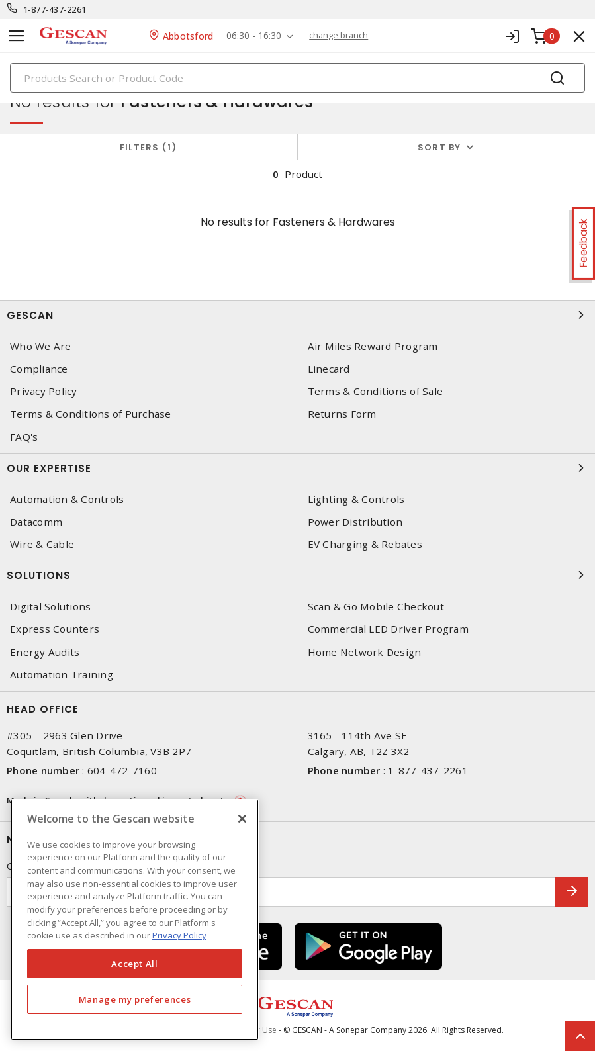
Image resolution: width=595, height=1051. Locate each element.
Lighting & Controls (356, 499)
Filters (148, 147)
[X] (242, 818)
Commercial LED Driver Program (388, 629)
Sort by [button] (439, 147)
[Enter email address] (281, 892)
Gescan (297, 315)
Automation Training (61, 674)
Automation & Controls (67, 499)
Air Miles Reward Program (373, 346)
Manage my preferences (135, 999)
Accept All (134, 964)
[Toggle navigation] (16, 36)
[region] (135, 919)
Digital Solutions (50, 606)
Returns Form (342, 414)
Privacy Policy (43, 391)
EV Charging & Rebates (365, 544)
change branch (338, 35)
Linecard (329, 369)
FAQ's (24, 437)
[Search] (297, 78)
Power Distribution (355, 522)
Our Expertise (297, 468)
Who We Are (40, 346)
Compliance (39, 369)
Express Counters (54, 629)
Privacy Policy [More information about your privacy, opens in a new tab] (179, 935)
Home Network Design (365, 652)
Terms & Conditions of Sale (375, 391)
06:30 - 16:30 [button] (253, 36)
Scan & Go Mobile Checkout (376, 606)
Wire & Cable (42, 544)
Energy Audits (44, 652)
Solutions (297, 575)
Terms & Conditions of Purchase (90, 414)
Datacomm (36, 522)
